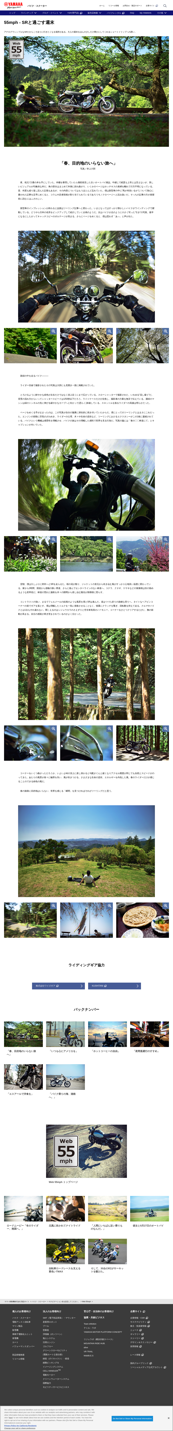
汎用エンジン (49, 1342)
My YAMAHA (145, 13)
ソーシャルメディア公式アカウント (148, 1367)
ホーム (102, 6)
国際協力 (47, 1383)
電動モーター (49, 1375)
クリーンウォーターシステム (56, 1379)
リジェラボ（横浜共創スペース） (99, 1339)
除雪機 (15, 1330)
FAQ (132, 13)
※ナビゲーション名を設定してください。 (64, 1302)
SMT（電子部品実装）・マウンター (59, 1318)
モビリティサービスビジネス (56, 1387)
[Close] (169, 1418)
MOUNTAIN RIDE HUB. (94, 1343)
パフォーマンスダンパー (23, 1346)
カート (15, 1342)
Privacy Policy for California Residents (20, 1426)
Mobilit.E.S (89, 1355)
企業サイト (152, 6)
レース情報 (137, 1355)
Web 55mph (86, 1302)
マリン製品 (17, 1326)
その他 (160, 13)
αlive (86, 1347)
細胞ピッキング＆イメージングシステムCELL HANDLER (53, 1366)
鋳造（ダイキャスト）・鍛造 (56, 1358)
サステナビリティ (140, 1322)
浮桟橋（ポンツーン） (53, 1334)
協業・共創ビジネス (94, 1317)
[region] (86, 1418)
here (11, 1418)
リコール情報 (113, 6)
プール (46, 1326)
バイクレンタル (115, 13)
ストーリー (137, 1338)
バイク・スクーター (39, 1302)
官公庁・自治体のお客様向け (99, 1311)
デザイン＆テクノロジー (143, 1342)
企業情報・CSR (139, 1318)
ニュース (136, 1330)
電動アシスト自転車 (21, 1322)
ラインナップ (27, 13)
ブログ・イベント (50, 13)
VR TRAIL (88, 1351)
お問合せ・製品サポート (132, 6)
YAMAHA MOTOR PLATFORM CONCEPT (103, 1332)
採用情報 (136, 1346)
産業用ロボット (50, 1322)
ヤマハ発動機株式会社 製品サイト (17, 1302)
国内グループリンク (141, 1363)
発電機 (15, 1338)
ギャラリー (137, 1334)
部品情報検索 (18, 1355)
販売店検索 (93, 13)
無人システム (49, 1338)
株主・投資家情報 (140, 1326)
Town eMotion (90, 1324)
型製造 (46, 1330)
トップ (12, 13)
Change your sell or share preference (19, 1428)
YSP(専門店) (74, 13)
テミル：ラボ (90, 1328)
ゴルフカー (48, 1346)
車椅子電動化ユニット (22, 1334)
